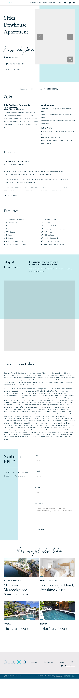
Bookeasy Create (69, 676)
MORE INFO (10, 196)
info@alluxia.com (18, 476)
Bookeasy (70, 675)
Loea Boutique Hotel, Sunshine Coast (57, 587)
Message (39, 503)
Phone (37, 487)
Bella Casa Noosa (53, 628)
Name (37, 455)
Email (37, 471)
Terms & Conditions (10, 675)
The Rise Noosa (16, 628)
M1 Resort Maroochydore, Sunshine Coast (16, 590)
